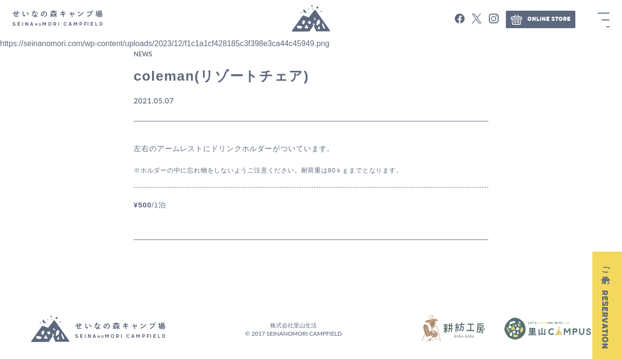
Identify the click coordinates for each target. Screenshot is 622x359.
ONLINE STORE (540, 19)
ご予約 (605, 305)
